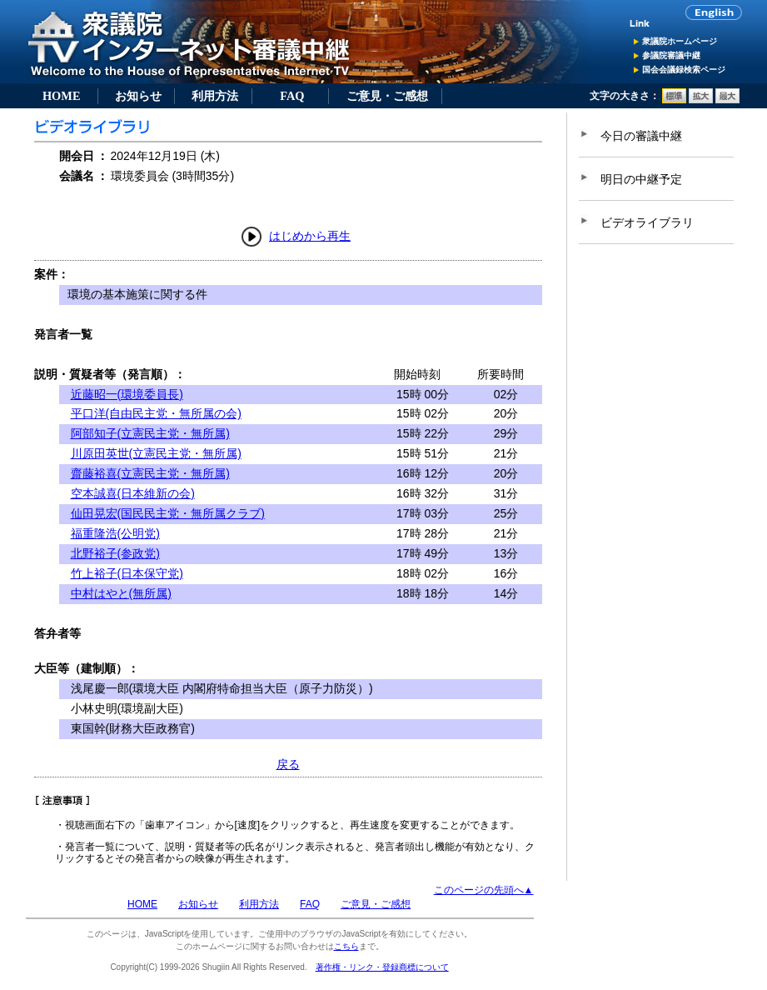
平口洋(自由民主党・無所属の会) (156, 413)
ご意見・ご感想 (387, 95)
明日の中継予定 (641, 179)
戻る (288, 764)
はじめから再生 (310, 235)
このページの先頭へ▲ (484, 890)
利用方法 (215, 95)
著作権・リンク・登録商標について (382, 967)
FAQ (292, 95)
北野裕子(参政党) (115, 553)
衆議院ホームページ (679, 41)
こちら (346, 946)
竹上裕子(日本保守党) (127, 573)
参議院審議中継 (671, 55)
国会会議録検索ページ (683, 69)
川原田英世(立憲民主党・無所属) (156, 453)
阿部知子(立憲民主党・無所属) (150, 433)
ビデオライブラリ (647, 222)
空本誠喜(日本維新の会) (133, 493)
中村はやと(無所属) (121, 593)
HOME (61, 95)
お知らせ (138, 95)
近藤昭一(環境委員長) (127, 394)
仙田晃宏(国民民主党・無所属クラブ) (168, 513)
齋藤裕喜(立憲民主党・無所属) (150, 473)
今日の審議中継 (641, 135)
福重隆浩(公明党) (115, 533)
